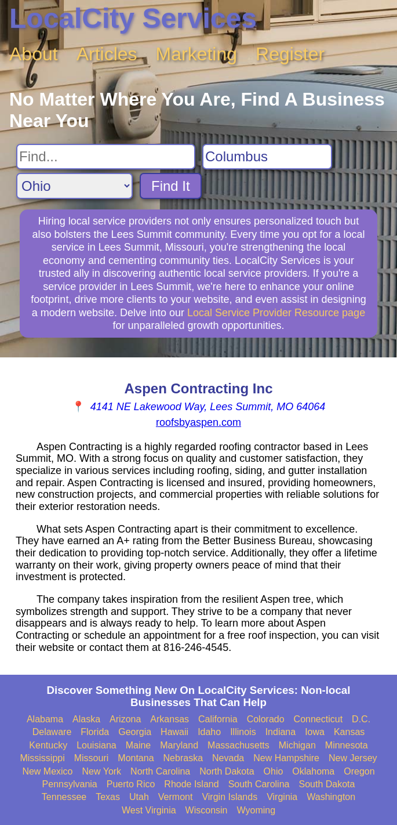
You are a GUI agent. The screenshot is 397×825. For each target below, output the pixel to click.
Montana (136, 758)
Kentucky (48, 745)
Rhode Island (191, 784)
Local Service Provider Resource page (276, 313)
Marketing (197, 54)
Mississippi (42, 758)
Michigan (297, 745)
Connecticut (318, 719)
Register (290, 54)
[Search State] (74, 186)
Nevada (228, 758)
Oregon (359, 771)
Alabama (45, 719)
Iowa (315, 732)
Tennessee (64, 797)
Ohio (273, 771)
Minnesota (346, 745)
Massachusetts (238, 745)
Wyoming (256, 810)
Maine (138, 745)
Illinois (243, 732)
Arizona (125, 719)
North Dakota (226, 771)
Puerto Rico (131, 784)
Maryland (179, 745)
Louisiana (96, 745)
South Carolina (259, 784)
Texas (108, 797)
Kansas (349, 732)
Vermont (175, 797)
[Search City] (267, 156)
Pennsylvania (69, 784)
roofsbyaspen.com (198, 422)
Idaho (209, 732)
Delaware (52, 732)
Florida (95, 732)
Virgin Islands (229, 797)
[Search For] (105, 156)
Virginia (282, 797)
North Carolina (160, 771)
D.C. (361, 719)
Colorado (266, 719)
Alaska (86, 719)
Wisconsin (206, 810)
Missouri (91, 758)
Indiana (280, 732)
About (33, 54)
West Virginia (149, 810)
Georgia (134, 732)
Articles (107, 54)
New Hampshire (286, 758)
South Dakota (326, 784)
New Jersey (353, 758)
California (218, 719)
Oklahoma (313, 771)
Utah (139, 797)
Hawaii (174, 732)
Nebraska (183, 758)
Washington (331, 797)
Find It (170, 186)
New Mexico (47, 771)
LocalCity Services (133, 18)
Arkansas (169, 719)
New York (102, 771)
